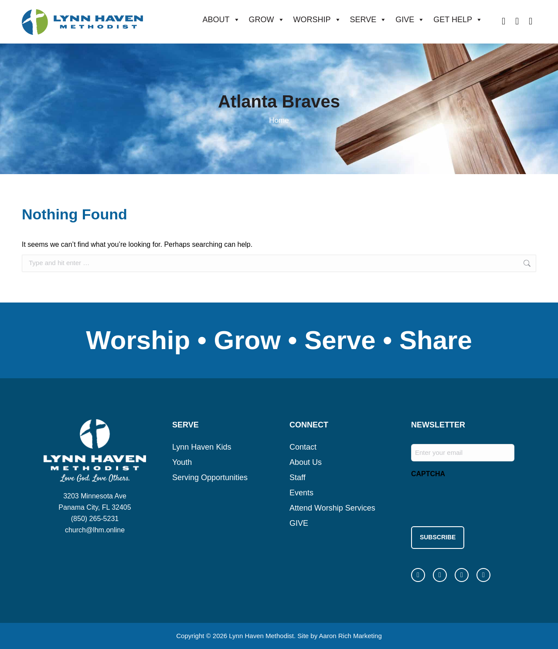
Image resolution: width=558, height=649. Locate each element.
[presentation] (477, 500)
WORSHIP (317, 19)
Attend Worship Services (332, 508)
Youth (182, 462)
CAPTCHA (428, 474)
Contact (302, 447)
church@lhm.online (95, 530)
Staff (297, 477)
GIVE (410, 19)
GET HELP (458, 19)
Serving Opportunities (210, 477)
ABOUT (221, 19)
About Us (305, 462)
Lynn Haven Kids (201, 447)
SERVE (368, 19)
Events (301, 492)
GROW (267, 19)
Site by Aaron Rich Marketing (339, 631)
